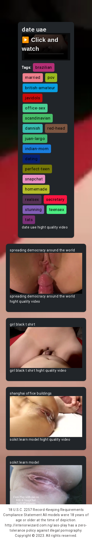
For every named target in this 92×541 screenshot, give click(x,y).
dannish (32, 128)
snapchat (34, 178)
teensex (56, 209)
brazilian (43, 67)
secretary (55, 199)
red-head (56, 128)
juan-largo (35, 138)
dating (31, 158)
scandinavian (37, 118)
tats (29, 219)
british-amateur (40, 87)
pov (51, 77)
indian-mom (37, 148)
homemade (36, 189)
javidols (32, 97)
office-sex (35, 107)
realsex (32, 199)
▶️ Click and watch (40, 44)
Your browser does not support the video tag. (46, 273)
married (32, 77)
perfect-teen (37, 168)
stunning (33, 209)
